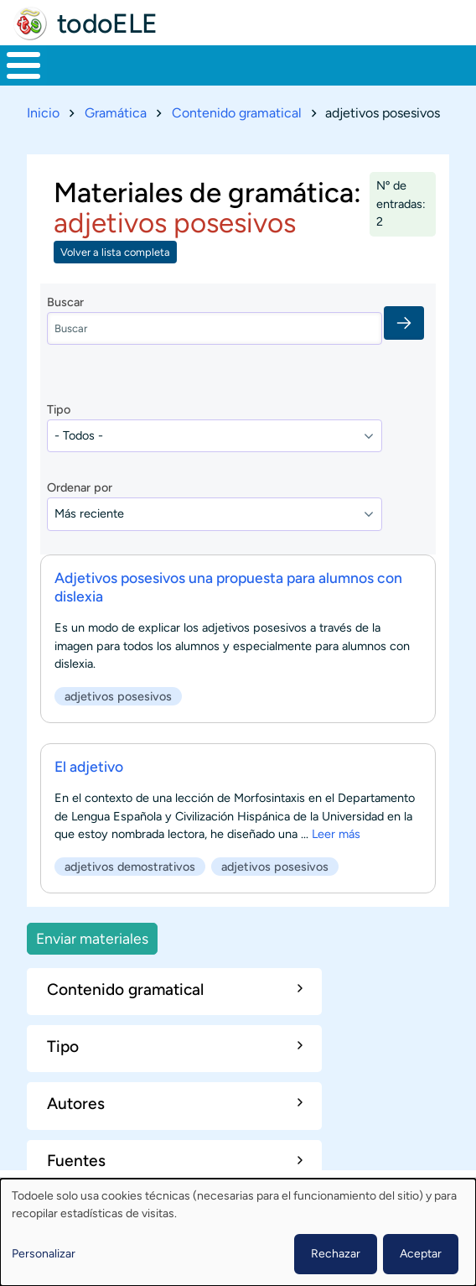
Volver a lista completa (115, 252)
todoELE (107, 23)
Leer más (336, 833)
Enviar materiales (92, 938)
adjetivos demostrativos (130, 866)
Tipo (58, 409)
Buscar (65, 302)
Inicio (43, 113)
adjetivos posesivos (118, 695)
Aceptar (421, 1254)
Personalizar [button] (43, 1254)
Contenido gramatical (237, 113)
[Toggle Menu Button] (23, 65)
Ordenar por (79, 487)
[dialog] (238, 1232)
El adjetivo (88, 766)
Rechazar (335, 1254)
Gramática (116, 113)
